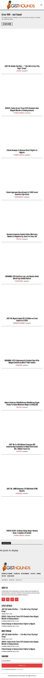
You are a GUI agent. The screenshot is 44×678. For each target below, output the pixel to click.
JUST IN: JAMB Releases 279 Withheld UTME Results (22, 490)
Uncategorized (19, 197)
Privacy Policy (19, 669)
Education (19, 365)
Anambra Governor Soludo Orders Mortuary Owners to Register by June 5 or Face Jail (22, 235)
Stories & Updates (19, 113)
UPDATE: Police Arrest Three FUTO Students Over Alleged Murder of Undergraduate (22, 109)
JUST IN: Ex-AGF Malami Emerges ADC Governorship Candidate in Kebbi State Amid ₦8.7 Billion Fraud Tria (22, 446)
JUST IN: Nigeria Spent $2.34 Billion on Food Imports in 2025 (22, 319)
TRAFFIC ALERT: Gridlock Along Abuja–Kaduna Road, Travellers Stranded (22, 532)
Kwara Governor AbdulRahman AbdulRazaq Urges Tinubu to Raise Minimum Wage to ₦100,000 (22, 403)
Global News (19, 281)
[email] (22, 661)
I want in (22, 665)
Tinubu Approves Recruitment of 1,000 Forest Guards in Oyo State (22, 193)
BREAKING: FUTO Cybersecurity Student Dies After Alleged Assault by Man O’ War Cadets (22, 361)
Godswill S (24, 71)
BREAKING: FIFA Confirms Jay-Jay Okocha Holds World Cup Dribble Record (22, 277)
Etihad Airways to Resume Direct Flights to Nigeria (22, 151)
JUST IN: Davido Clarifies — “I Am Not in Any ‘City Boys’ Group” (22, 67)
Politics (19, 239)
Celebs (19, 71)
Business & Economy (19, 323)
